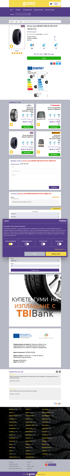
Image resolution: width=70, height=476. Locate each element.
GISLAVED (45, 425)
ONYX (11, 444)
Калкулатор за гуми (38, 9)
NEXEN (44, 441)
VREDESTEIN (13, 457)
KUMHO (44, 431)
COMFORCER (29, 415)
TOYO (10, 454)
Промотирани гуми (27, 9)
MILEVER (12, 441)
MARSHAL (45, 435)
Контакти (12, 14)
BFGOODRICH (46, 412)
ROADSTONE (46, 447)
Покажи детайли (59, 249)
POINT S (44, 444)
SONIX (27, 450)
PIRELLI (27, 444)
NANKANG (28, 441)
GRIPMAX (45, 428)
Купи (44, 58)
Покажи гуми (35, 270)
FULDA (11, 425)
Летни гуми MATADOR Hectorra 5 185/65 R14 (54, 108)
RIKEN (27, 447)
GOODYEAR (29, 428)
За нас (28, 464)
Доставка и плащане (50, 9)
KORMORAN (29, 431)
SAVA (10, 450)
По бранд (11, 462)
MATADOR (12, 438)
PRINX (11, 447)
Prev (57, 372)
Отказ (34, 253)
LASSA (11, 435)
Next (60, 372)
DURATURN (12, 422)
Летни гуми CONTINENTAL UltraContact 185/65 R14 (54, 137)
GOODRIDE (12, 428)
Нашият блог (52, 464)
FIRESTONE (28, 422)
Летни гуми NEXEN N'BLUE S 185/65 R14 (27, 136)
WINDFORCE (29, 457)
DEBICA (27, 419)
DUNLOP (44, 419)
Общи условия (30, 466)
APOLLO (11, 409)
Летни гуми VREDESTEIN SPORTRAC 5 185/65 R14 (27, 110)
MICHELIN (45, 438)
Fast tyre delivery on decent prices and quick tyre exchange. (35, 391)
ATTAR (27, 409)
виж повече (27, 127)
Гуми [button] (12, 9)
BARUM (27, 412)
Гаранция (29, 468)
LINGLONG (28, 435)
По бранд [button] (18, 9)
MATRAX (28, 438)
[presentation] (22, 183)
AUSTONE (45, 409)
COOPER (11, 419)
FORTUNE (45, 422)
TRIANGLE (28, 454)
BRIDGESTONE (13, 415)
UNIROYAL (45, 454)
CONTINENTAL (46, 415)
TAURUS (44, 450)
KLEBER (11, 431)
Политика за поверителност (15, 468)
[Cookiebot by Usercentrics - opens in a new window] (60, 221)
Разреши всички (56, 253)
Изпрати (54, 187)
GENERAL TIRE (29, 425)
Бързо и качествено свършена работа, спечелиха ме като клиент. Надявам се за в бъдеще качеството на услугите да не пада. (35, 377)
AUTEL (11, 412)
